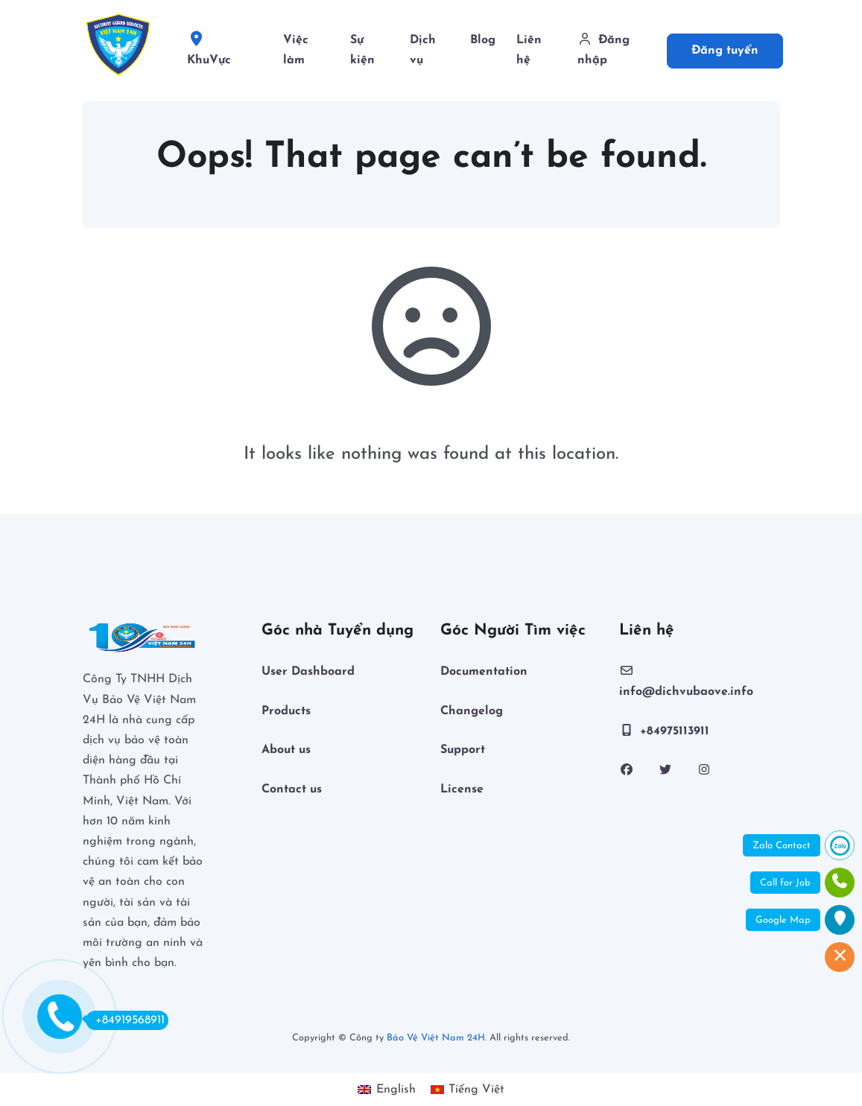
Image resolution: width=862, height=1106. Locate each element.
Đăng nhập (603, 49)
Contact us (292, 789)
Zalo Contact (781, 846)
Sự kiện (362, 50)
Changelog (471, 711)
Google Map (783, 920)
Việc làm (295, 50)
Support (462, 750)
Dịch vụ (423, 50)
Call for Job (785, 883)
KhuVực (224, 52)
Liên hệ (529, 50)
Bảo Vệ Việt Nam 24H (436, 1038)
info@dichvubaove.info (686, 681)
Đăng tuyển (724, 51)
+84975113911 (664, 730)
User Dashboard (308, 672)
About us (286, 750)
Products (286, 711)
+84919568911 (125, 1019)
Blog (482, 40)
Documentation (483, 672)
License (462, 789)
